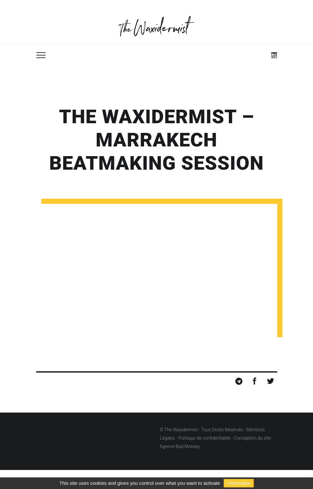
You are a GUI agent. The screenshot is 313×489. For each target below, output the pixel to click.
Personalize (238, 483)
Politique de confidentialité (204, 438)
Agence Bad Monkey (180, 446)
